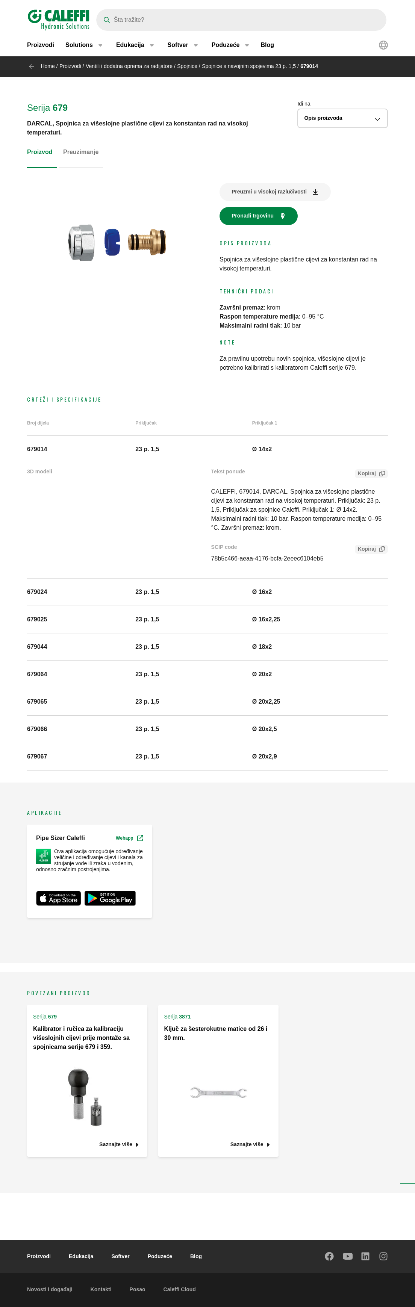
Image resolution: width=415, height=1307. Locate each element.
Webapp (129, 838)
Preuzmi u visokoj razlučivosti (269, 192)
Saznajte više (115, 1144)
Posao (137, 1289)
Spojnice (187, 66)
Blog (267, 45)
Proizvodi (40, 45)
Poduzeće (160, 1256)
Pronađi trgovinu (253, 216)
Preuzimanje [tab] (80, 152)
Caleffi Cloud (180, 1289)
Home (48, 66)
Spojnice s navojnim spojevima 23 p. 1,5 (249, 66)
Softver (120, 1256)
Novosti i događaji (50, 1289)
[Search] (241, 20)
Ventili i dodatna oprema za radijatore (129, 66)
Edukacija (81, 1256)
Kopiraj (365, 474)
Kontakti (101, 1289)
